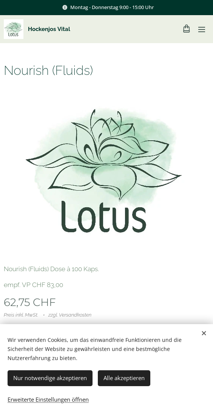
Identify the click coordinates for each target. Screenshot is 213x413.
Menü (201, 29)
